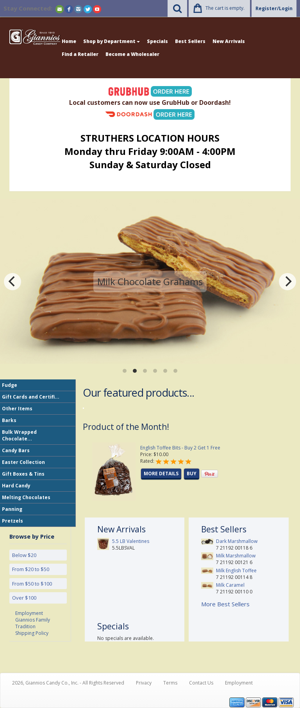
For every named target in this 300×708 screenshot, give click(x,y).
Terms (170, 682)
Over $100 (24, 597)
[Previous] (12, 281)
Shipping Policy (31, 633)
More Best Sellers (225, 604)
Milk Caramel (230, 585)
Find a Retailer (80, 54)
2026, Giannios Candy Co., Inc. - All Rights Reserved (68, 682)
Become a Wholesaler (132, 54)
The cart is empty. (225, 8)
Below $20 (24, 555)
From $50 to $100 (32, 583)
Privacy (144, 682)
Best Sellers (190, 41)
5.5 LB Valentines (130, 541)
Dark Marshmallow (236, 541)
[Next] (287, 281)
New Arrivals (228, 41)
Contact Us (201, 682)
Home (69, 41)
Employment (29, 613)
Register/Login (274, 8)
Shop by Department (111, 41)
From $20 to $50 (30, 569)
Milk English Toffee (236, 570)
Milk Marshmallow (235, 555)
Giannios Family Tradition (32, 623)
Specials (157, 41)
